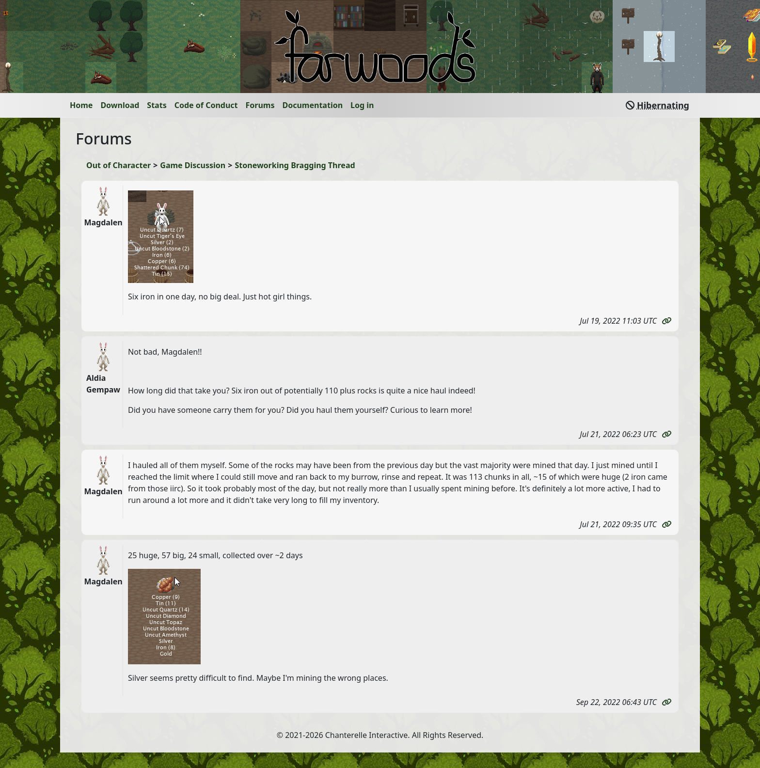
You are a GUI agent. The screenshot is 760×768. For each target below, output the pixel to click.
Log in (362, 105)
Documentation (313, 105)
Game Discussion (192, 165)
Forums (260, 105)
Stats (156, 105)
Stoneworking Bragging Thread (295, 165)
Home (81, 105)
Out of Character (118, 165)
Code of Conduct (206, 105)
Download (119, 105)
